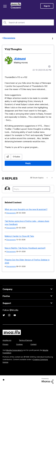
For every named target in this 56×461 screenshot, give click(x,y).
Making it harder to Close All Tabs (19, 236)
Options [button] (52, 38)
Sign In (47, 6)
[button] (8, 156)
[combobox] (28, 22)
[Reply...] (31, 189)
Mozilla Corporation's (14, 350)
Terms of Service (25, 340)
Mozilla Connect (16, 6)
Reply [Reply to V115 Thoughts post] (28, 163)
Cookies (19, 344)
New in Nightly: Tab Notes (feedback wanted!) (25, 248)
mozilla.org (7, 340)
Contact (33, 344)
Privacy (5, 344)
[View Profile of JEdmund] (20, 58)
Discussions (9, 38)
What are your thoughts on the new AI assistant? (26, 209)
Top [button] (3, 379)
